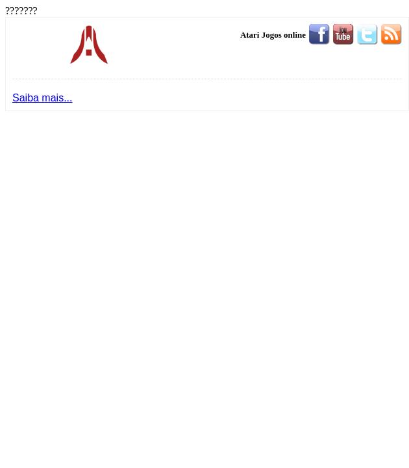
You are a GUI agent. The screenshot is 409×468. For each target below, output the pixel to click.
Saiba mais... (42, 97)
